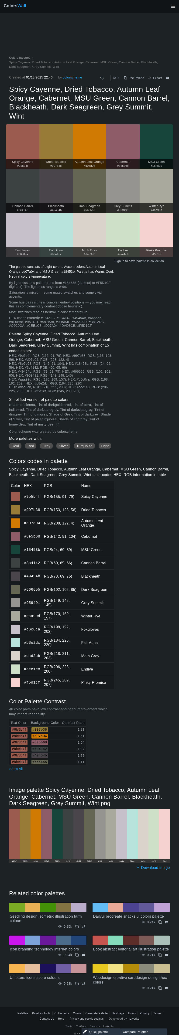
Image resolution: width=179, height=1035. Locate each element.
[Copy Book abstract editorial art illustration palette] (160, 955)
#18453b (32, 549)
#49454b (32, 576)
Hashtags (118, 1013)
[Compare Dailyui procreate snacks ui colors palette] (166, 922)
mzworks (133, 1018)
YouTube (81, 1026)
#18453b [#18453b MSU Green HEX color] (15, 546)
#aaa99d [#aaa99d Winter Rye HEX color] (15, 612)
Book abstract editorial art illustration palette (131, 949)
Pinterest (95, 1026)
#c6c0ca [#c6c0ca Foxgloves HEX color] (15, 626)
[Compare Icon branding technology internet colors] (83, 955)
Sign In (119, 261)
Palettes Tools (41, 1013)
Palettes (22, 1013)
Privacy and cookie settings (86, 1018)
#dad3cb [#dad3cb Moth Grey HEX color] (15, 652)
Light (105, 446)
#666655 (32, 589)
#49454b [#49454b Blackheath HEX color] (15, 573)
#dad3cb (32, 655)
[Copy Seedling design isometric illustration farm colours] (77, 926)
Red (31, 446)
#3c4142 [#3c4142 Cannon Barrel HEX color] (15, 559)
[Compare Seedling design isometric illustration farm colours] (83, 926)
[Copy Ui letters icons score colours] (77, 984)
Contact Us (46, 1018)
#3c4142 (32, 562)
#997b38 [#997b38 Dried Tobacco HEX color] (15, 506)
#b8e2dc (32, 642)
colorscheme (72, 77)
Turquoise (84, 446)
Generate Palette (96, 1013)
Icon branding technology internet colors (44, 949)
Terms (157, 1013)
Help (61, 1018)
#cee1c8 (32, 669)
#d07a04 (32, 523)
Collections (62, 1013)
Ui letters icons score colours (35, 978)
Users (132, 1013)
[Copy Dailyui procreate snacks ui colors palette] (160, 922)
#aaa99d (32, 616)
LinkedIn (108, 1026)
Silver (63, 446)
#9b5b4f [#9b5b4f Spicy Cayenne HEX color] (15, 493)
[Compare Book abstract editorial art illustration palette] (166, 955)
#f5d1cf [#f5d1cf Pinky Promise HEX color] (15, 679)
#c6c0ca (32, 629)
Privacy (144, 1013)
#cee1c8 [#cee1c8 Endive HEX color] (15, 665)
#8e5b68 (32, 536)
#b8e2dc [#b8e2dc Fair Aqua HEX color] (15, 639)
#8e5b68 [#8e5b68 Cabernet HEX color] (15, 533)
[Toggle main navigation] (173, 6)
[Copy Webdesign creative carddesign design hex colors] (160, 988)
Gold (15, 446)
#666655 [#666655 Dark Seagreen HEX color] (15, 586)
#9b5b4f (32, 496)
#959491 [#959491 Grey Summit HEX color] (15, 599)
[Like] (102, 78)
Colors (15, 5)
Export (155, 78)
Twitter (69, 1026)
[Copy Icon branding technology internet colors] (77, 955)
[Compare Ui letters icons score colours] (83, 984)
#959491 (32, 602)
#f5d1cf (32, 682)
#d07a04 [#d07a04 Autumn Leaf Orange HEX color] (15, 519)
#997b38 (32, 509)
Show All (16, 769)
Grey (46, 446)
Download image (153, 868)
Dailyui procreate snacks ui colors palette (128, 916)
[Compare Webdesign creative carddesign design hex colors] (166, 988)
